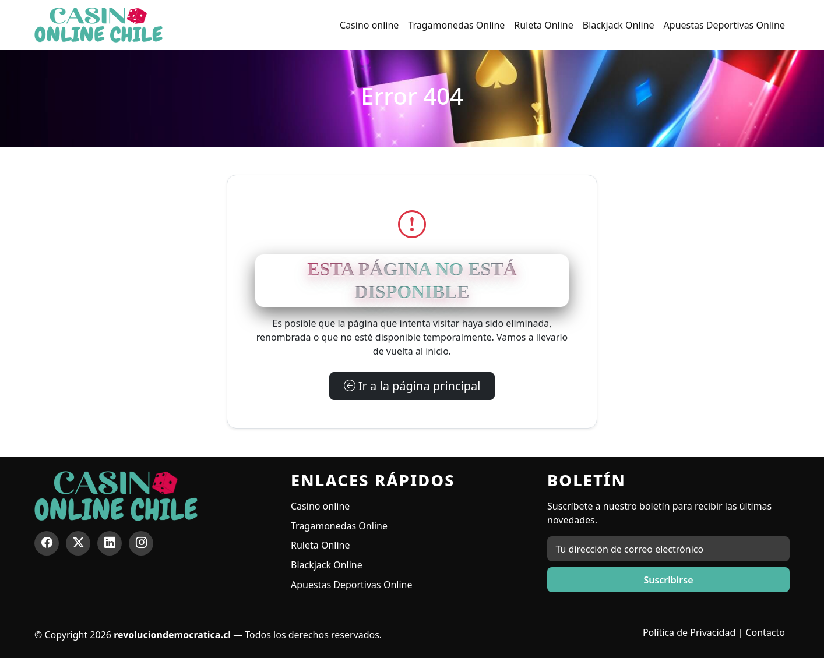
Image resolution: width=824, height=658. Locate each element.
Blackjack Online (618, 25)
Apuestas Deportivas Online (724, 25)
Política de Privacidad (689, 632)
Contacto (765, 632)
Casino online (369, 25)
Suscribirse (668, 580)
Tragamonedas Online (456, 25)
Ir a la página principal (412, 386)
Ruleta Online (543, 25)
